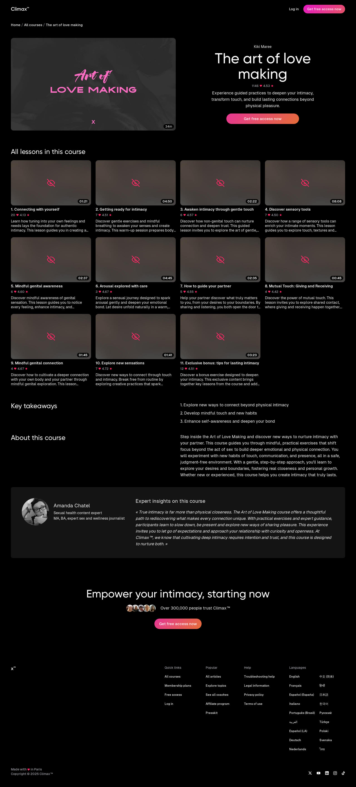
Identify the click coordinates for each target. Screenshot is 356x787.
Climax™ (20, 9)
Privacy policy (254, 694)
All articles (213, 676)
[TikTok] (343, 773)
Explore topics (216, 685)
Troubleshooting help (259, 676)
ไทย (322, 749)
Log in (294, 9)
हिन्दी (322, 685)
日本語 (323, 694)
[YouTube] (318, 773)
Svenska (325, 740)
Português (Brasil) (302, 713)
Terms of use (253, 704)
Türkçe (324, 722)
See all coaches (217, 694)
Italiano (294, 704)
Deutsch (295, 740)
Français (295, 685)
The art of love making (64, 25)
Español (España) (301, 694)
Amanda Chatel (72, 505)
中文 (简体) (326, 676)
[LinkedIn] (327, 773)
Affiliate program (218, 704)
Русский (325, 713)
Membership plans (178, 685)
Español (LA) (298, 731)
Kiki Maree (263, 46)
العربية (293, 722)
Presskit (212, 713)
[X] (310, 773)
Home (15, 25)
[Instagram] (335, 773)
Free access (173, 694)
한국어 (323, 704)
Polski (323, 731)
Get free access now (324, 9)
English (294, 676)
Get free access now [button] (263, 118)
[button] (51, 196)
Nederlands (297, 749)
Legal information (256, 685)
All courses (33, 25)
